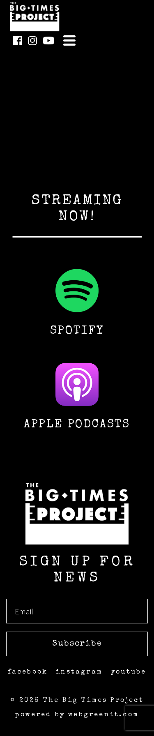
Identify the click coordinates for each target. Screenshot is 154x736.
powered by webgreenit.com (77, 715)
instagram (79, 672)
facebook (28, 672)
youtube (128, 672)
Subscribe (77, 644)
